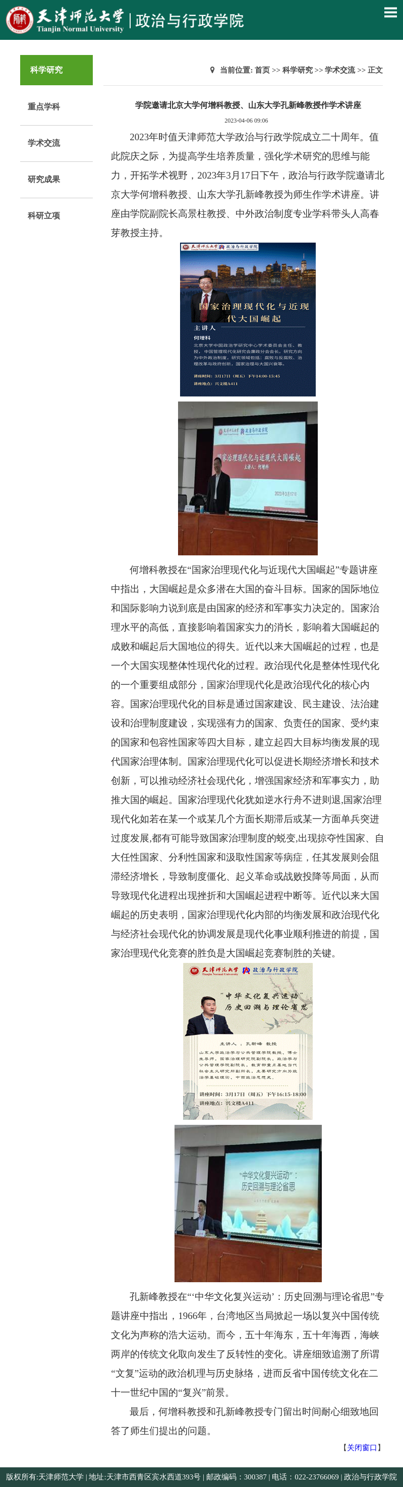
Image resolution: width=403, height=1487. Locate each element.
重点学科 (44, 106)
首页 (262, 70)
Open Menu (390, 12)
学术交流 (44, 143)
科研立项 (44, 215)
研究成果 (44, 179)
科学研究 (297, 70)
